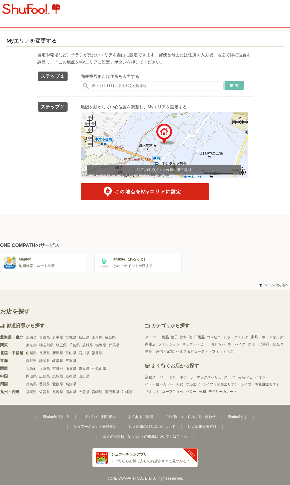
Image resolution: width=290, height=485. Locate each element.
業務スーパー (156, 377)
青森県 (44, 337)
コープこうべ (172, 391)
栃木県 (100, 345)
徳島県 (31, 384)
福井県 (97, 353)
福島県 (110, 337)
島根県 (70, 376)
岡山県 (31, 376)
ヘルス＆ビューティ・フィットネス (204, 351)
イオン (260, 377)
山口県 (84, 376)
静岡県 (44, 361)
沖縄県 (127, 392)
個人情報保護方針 (202, 427)
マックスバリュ (209, 377)
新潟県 (57, 353)
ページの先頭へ (274, 285)
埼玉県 (61, 345)
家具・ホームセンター (269, 337)
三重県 (70, 361)
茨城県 (87, 345)
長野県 (44, 353)
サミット (152, 391)
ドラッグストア (235, 337)
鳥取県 (57, 376)
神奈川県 (46, 345)
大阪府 (31, 368)
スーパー (152, 337)
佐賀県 (44, 392)
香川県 (44, 384)
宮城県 (70, 337)
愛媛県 (57, 384)
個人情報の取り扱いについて (152, 427)
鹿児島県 (112, 392)
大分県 (84, 392)
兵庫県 (44, 368)
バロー (191, 391)
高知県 (70, 384)
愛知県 (31, 361)
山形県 (97, 337)
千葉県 (74, 345)
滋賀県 (70, 368)
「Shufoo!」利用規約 (98, 417)
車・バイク (236, 344)
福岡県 (31, 392)
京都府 (57, 368)
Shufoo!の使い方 (56, 417)
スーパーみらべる (238, 377)
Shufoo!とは (237, 417)
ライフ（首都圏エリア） (260, 384)
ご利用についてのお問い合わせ (190, 417)
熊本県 (70, 392)
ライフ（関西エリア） (220, 384)
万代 (179, 384)
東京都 (31, 345)
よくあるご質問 (140, 417)
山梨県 (31, 353)
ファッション (169, 344)
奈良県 (84, 368)
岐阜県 (57, 361)
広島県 (44, 376)
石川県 (84, 353)
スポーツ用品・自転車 (266, 344)
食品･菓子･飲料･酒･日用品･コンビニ (191, 337)
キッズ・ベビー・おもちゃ (203, 344)
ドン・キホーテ (181, 377)
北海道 (31, 337)
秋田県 (84, 337)
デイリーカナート (222, 391)
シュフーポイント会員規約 (95, 427)
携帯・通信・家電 (159, 351)
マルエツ (193, 384)
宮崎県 (97, 392)
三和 (202, 391)
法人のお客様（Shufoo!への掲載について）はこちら (145, 436)
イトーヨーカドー (159, 384)
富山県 (70, 353)
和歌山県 (99, 368)
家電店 (150, 344)
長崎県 (57, 392)
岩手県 (57, 337)
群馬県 (114, 345)
